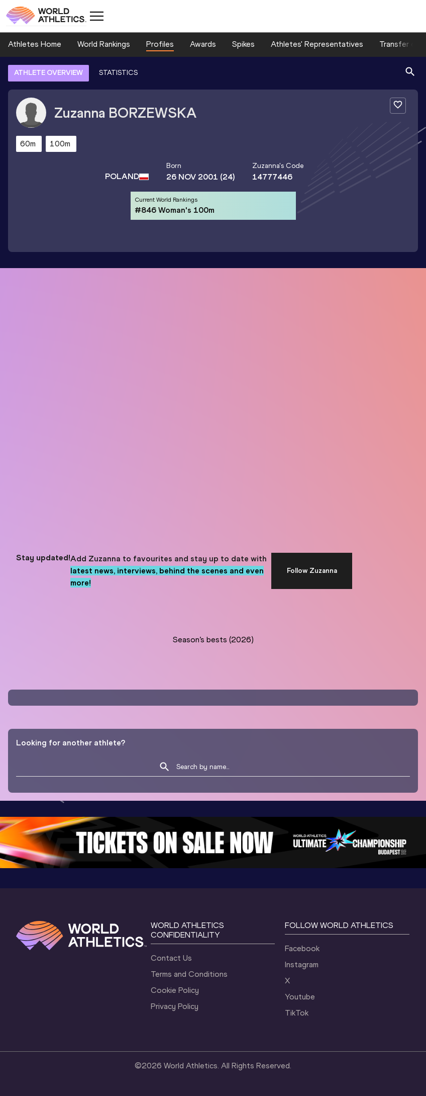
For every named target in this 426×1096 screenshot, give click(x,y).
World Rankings (103, 44)
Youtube (300, 996)
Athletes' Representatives (317, 44)
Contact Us (171, 958)
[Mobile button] (96, 16)
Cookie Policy (175, 990)
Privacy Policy (174, 1006)
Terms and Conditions (189, 974)
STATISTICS (118, 72)
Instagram (301, 964)
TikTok (296, 1013)
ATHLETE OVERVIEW (48, 72)
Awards (203, 44)
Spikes (243, 44)
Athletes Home (34, 44)
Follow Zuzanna (312, 570)
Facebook (302, 948)
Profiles (160, 44)
